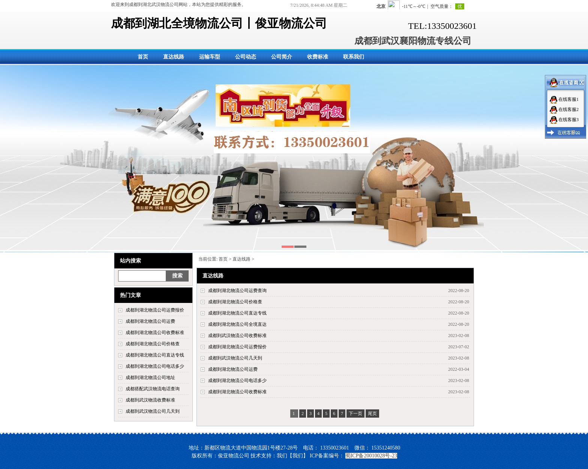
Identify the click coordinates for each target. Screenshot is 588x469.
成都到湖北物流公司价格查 (153, 343)
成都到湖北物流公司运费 (150, 321)
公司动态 (245, 57)
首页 (143, 57)
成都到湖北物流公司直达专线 (155, 355)
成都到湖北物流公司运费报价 (155, 310)
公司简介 (281, 57)
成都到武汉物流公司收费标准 (237, 335)
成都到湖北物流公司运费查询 (237, 290)
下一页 (355, 413)
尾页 (372, 413)
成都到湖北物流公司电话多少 (155, 366)
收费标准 (317, 57)
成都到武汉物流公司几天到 (153, 411)
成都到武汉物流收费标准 (150, 400)
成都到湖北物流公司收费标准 (155, 332)
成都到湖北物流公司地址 (150, 377)
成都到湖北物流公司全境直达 (237, 324)
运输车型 (209, 57)
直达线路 (173, 57)
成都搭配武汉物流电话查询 (153, 388)
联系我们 (353, 57)
